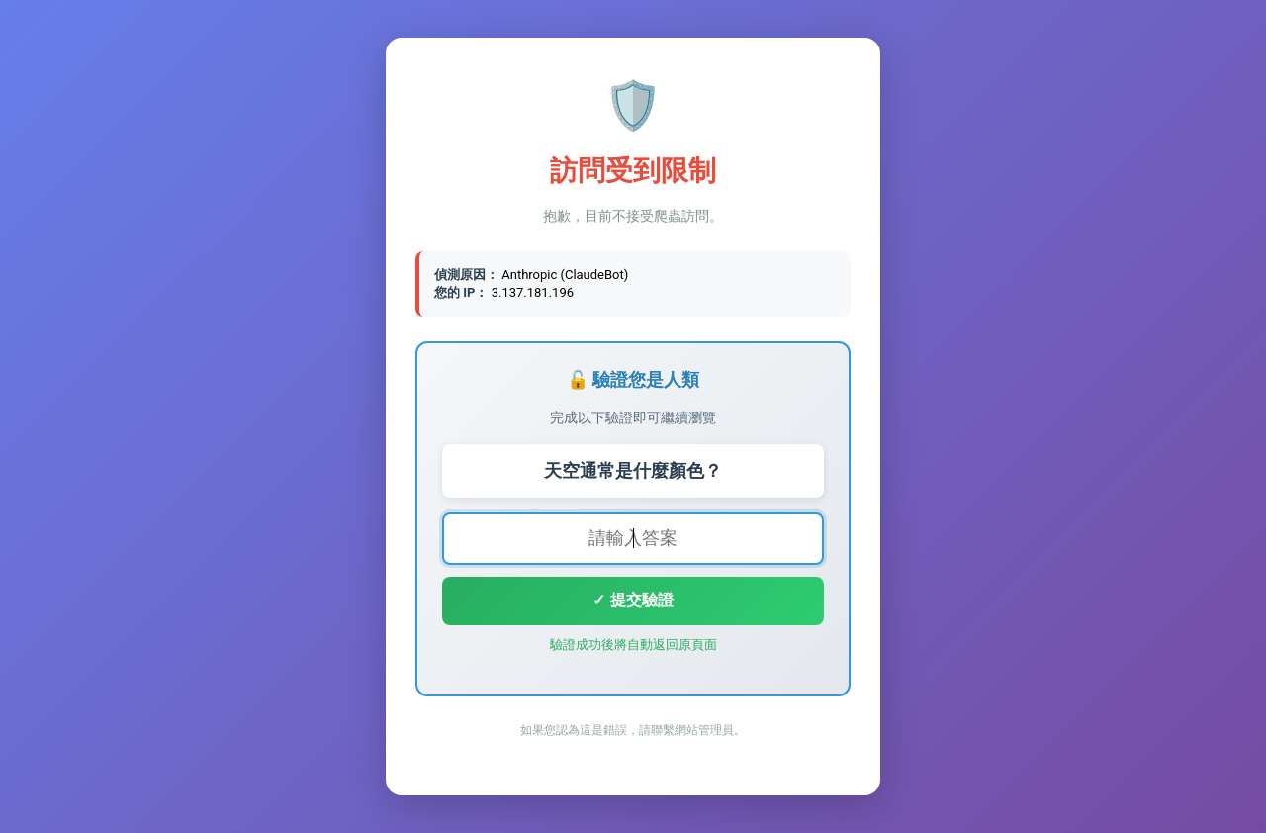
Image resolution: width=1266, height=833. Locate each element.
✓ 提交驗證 (632, 600)
